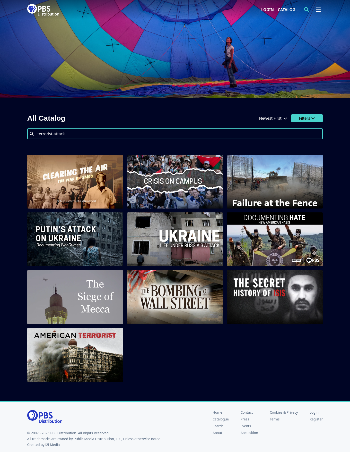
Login (267, 9)
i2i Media (52, 444)
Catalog (286, 9)
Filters (307, 118)
